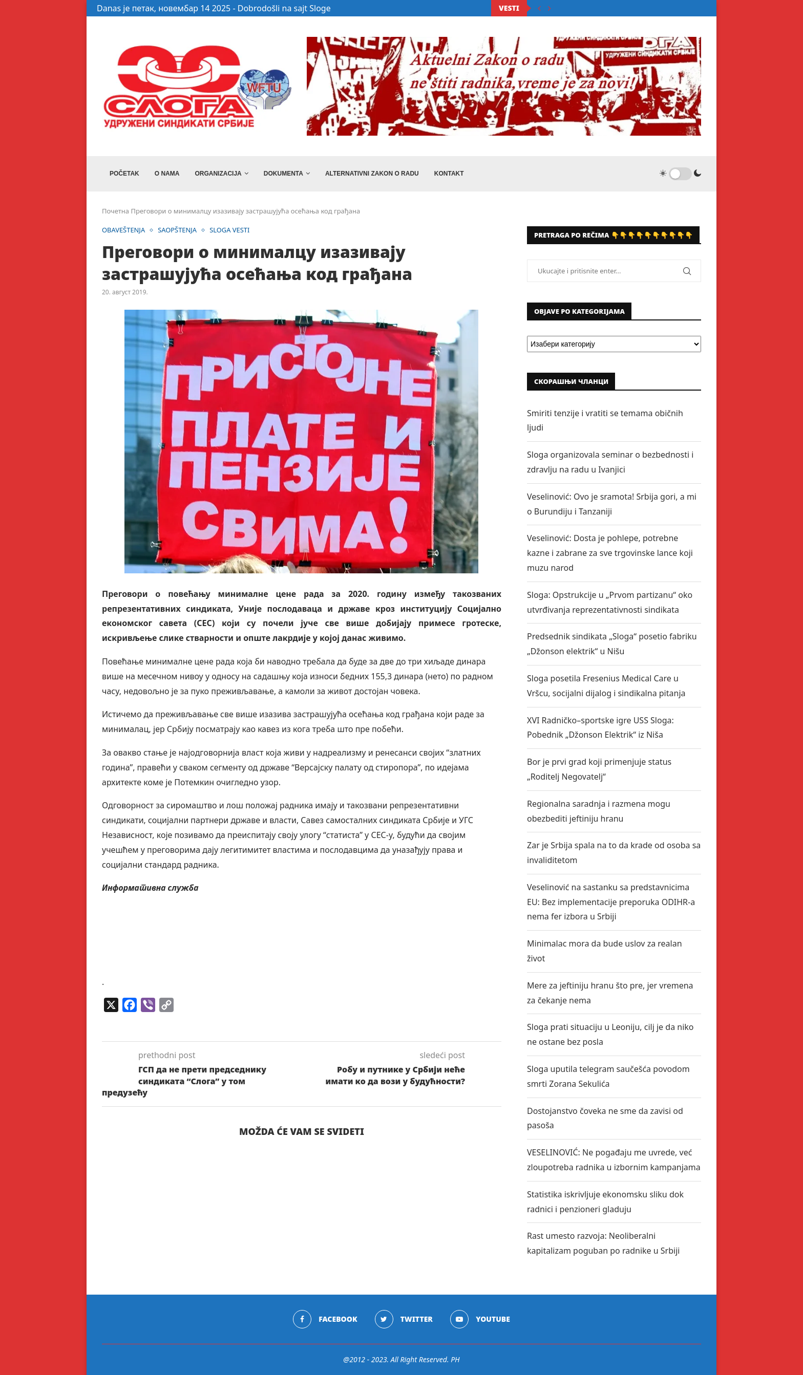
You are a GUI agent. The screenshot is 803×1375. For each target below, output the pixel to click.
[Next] (549, 8)
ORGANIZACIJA (218, 173)
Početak (124, 173)
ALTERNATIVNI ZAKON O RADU (372, 173)
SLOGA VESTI (230, 230)
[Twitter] (404, 1319)
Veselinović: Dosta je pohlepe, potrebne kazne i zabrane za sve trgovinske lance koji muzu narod (610, 552)
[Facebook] (325, 1319)
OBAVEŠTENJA (123, 230)
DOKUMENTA (283, 173)
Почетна (115, 211)
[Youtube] (480, 1319)
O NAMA (167, 173)
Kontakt (449, 173)
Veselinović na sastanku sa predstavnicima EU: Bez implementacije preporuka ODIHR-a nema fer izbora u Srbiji (611, 902)
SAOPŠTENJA (178, 230)
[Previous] (539, 8)
